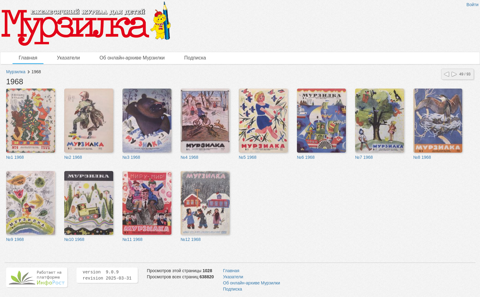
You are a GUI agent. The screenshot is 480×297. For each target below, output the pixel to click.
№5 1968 (248, 157)
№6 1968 (306, 157)
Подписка (195, 57)
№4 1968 (189, 157)
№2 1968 (73, 157)
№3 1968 (131, 157)
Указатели (68, 57)
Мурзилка (15, 71)
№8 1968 (422, 157)
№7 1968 (364, 157)
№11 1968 (132, 239)
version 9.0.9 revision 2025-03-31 (107, 275)
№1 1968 (15, 157)
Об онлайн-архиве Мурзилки (132, 57)
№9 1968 (15, 239)
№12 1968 (191, 239)
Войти (472, 4)
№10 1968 (74, 239)
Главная (28, 57)
